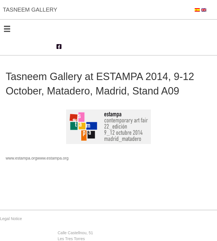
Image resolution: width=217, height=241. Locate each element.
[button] (59, 46)
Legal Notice (11, 218)
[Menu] (7, 29)
